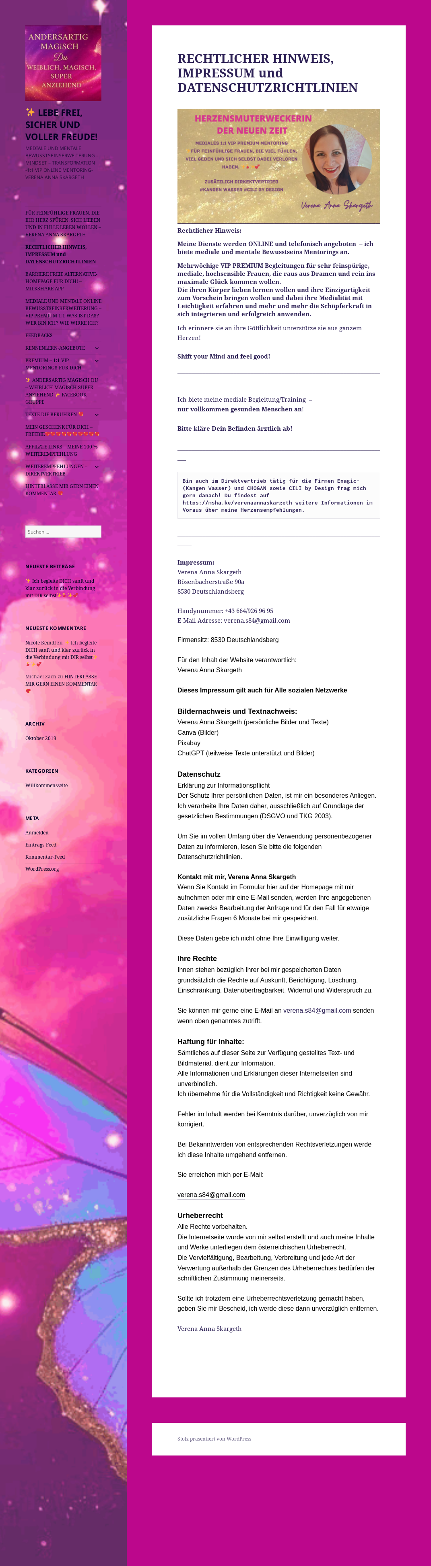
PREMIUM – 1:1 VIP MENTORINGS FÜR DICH (53, 364)
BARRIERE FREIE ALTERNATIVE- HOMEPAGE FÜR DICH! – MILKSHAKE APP (61, 281)
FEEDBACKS (39, 335)
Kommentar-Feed (45, 856)
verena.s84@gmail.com (317, 1010)
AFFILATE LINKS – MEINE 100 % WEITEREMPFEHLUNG (61, 450)
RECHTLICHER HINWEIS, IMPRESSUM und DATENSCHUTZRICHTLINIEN (60, 254)
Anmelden (37, 832)
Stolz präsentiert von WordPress (214, 1438)
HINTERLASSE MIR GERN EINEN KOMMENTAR (62, 490)
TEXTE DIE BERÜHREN (54, 414)
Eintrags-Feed (40, 844)
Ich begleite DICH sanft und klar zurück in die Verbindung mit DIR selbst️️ (60, 588)
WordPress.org (42, 868)
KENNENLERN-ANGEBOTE (55, 347)
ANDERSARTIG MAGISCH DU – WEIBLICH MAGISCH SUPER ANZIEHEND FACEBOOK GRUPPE (61, 391)
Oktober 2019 (40, 738)
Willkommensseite (46, 785)
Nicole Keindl (40, 642)
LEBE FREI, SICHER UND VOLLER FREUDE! (61, 124)
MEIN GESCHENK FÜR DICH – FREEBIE (62, 430)
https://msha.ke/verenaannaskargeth (237, 502)
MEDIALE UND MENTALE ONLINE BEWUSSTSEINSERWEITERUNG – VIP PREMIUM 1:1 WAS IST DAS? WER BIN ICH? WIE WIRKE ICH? (63, 312)
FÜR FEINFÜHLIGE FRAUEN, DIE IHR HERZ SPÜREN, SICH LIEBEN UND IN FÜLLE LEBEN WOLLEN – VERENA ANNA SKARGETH (63, 223)
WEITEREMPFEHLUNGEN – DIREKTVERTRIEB (56, 470)
